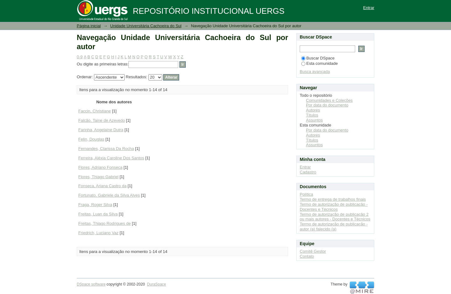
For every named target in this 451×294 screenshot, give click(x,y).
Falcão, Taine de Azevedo (101, 120)
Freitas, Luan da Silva (98, 214)
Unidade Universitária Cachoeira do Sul (146, 25)
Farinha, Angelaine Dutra (100, 129)
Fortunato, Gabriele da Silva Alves (109, 195)
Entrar (368, 7)
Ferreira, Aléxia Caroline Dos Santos (111, 158)
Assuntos (314, 120)
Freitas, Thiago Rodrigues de (104, 223)
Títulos (312, 115)
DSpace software (91, 284)
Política (306, 194)
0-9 (80, 56)
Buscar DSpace (317, 58)
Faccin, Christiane (94, 111)
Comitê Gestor (313, 251)
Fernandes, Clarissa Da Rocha (106, 148)
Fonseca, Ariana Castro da (102, 185)
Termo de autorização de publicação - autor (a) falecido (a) (334, 226)
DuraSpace (156, 284)
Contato (307, 256)
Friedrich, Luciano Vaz (98, 232)
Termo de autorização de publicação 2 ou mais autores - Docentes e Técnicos (335, 217)
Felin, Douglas (91, 139)
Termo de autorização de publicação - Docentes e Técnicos (334, 207)
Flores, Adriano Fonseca (100, 167)
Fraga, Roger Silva (95, 204)
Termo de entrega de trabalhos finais (333, 199)
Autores (313, 110)
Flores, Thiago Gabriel (98, 176)
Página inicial (89, 25)
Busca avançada (315, 71)
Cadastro (308, 172)
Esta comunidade (319, 63)
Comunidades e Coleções (329, 100)
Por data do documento (327, 105)
